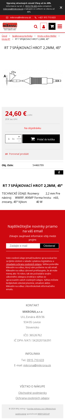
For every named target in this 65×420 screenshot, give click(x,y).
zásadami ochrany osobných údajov (24, 264)
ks (13, 138)
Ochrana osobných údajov (32, 398)
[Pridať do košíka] (41, 138)
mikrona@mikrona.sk (13, 8)
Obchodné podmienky (32, 393)
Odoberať (49, 245)
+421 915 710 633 (47, 17)
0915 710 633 (31, 6)
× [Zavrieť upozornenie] (61, 7)
